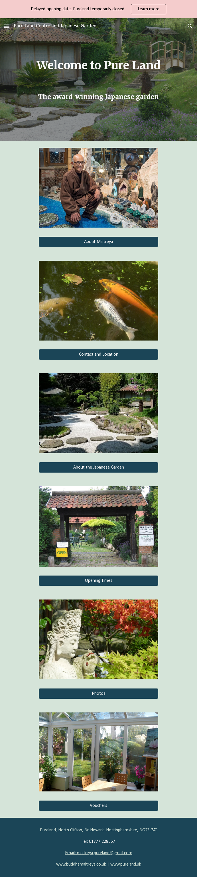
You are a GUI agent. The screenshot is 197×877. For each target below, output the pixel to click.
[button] (7, 26)
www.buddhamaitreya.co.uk (81, 864)
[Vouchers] (98, 805)
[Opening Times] (98, 580)
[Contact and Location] (98, 354)
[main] (98, 79)
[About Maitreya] (98, 241)
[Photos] (98, 693)
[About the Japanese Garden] (98, 467)
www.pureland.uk (125, 864)
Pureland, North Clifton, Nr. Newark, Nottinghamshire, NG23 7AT (98, 830)
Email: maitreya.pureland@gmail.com (98, 853)
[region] (98, 9)
